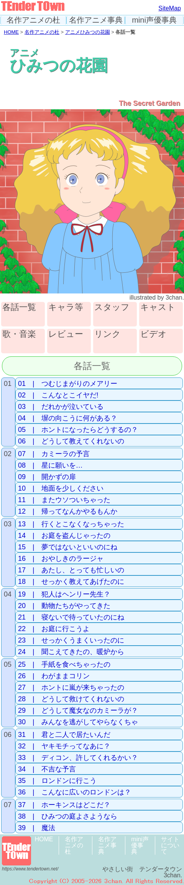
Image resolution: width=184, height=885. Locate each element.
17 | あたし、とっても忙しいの (71, 570)
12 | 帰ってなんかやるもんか (67, 511)
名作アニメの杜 (33, 20)
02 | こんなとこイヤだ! (58, 395)
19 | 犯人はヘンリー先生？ (64, 594)
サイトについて (170, 845)
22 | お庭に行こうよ (54, 628)
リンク (107, 334)
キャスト (158, 307)
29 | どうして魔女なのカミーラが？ (78, 710)
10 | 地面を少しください (61, 488)
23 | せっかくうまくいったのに (71, 640)
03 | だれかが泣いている (61, 406)
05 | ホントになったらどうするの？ (78, 429)
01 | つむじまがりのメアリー (67, 383)
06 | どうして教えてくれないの (71, 441)
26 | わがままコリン (54, 675)
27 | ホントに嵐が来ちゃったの (71, 687)
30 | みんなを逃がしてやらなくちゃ (78, 722)
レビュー (65, 334)
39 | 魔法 (36, 827)
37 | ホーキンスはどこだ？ (64, 804)
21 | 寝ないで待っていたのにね (71, 617)
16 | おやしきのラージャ (61, 558)
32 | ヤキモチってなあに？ (64, 746)
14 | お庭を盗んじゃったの (64, 535)
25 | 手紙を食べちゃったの (64, 664)
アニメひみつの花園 (87, 32)
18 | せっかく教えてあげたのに (71, 581)
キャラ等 (65, 307)
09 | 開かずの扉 (47, 476)
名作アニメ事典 (96, 20)
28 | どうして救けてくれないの (71, 698)
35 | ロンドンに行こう (57, 780)
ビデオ (153, 334)
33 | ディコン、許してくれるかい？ (78, 757)
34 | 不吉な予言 (47, 769)
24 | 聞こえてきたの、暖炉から (71, 651)
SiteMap (169, 8)
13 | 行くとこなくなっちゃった (71, 524)
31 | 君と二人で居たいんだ (64, 734)
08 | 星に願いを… (50, 465)
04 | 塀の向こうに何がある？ (67, 418)
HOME (11, 32)
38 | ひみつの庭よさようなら (67, 816)
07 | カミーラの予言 (54, 453)
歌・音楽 (19, 334)
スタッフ (112, 307)
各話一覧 (19, 307)
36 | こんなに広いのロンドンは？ (74, 792)
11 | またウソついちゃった (64, 499)
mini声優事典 (154, 20)
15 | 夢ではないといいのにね (67, 547)
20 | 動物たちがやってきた (64, 605)
